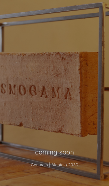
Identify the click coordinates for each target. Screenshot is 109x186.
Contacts (39, 164)
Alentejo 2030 (64, 164)
